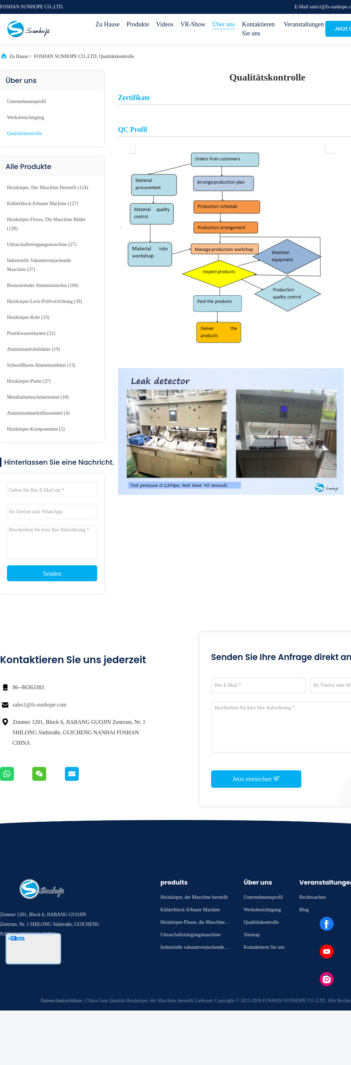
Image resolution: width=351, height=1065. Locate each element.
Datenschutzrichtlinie (61, 1000)
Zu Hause (107, 24)
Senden (52, 573)
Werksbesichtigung (25, 117)
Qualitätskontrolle (24, 133)
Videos (164, 24)
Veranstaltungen (301, 24)
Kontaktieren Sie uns (258, 29)
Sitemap (252, 934)
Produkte (137, 24)
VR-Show (192, 24)
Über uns (223, 24)
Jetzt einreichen (256, 779)
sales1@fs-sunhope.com (39, 705)
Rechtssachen (312, 897)
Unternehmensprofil (26, 101)
